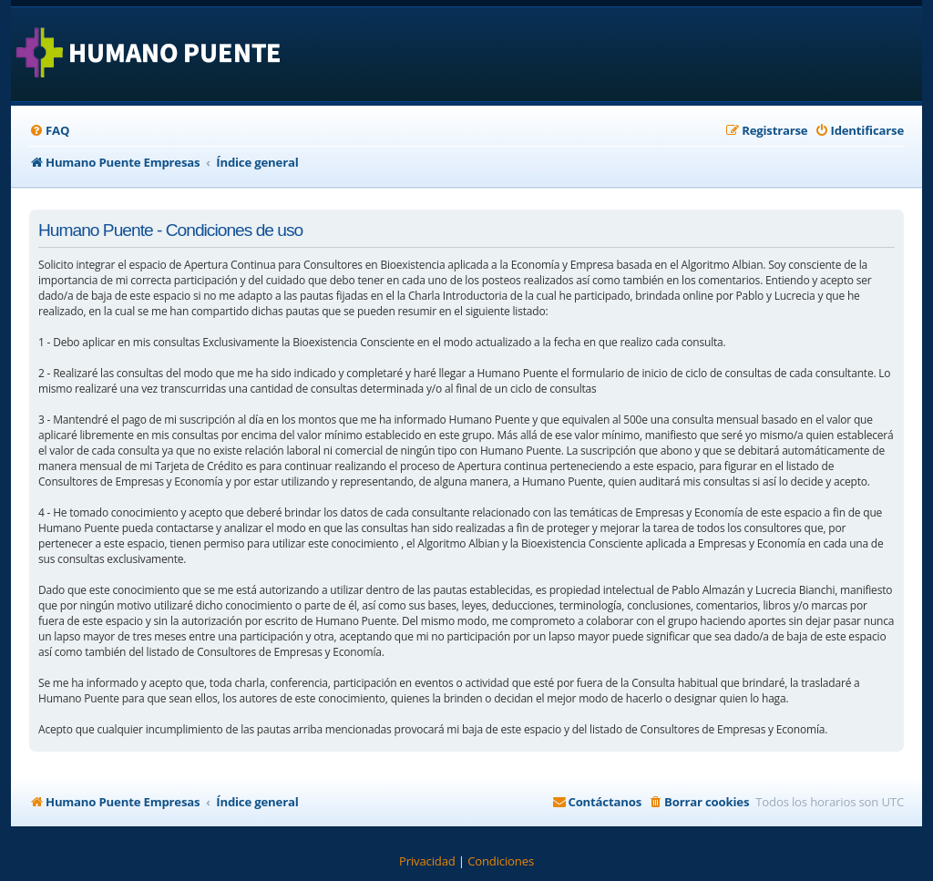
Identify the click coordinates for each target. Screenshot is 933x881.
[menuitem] (49, 131)
